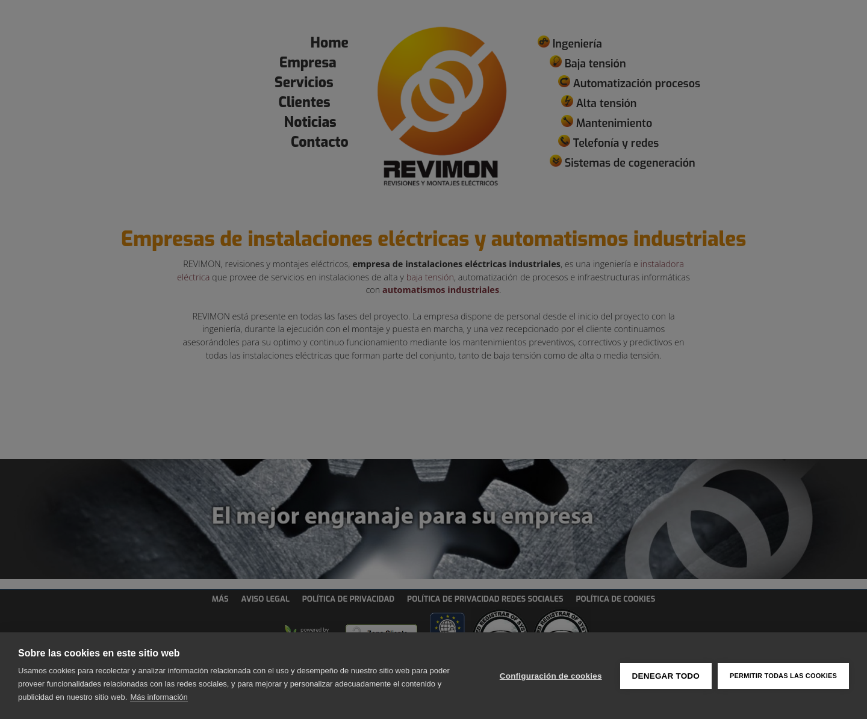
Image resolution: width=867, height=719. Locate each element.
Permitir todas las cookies (783, 675)
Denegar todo (666, 675)
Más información (158, 697)
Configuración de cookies (551, 675)
